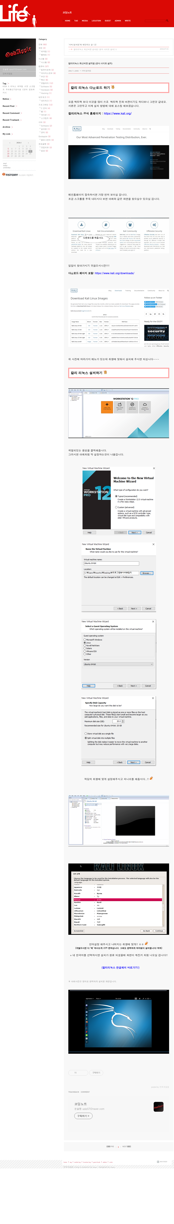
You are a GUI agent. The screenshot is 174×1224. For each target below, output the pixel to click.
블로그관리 (47, 140)
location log (87, 1162)
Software (46, 86)
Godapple (44, 136)
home (65, 1162)
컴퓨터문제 (47, 69)
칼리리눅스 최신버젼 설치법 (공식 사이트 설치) (94, 49)
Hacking (46, 93)
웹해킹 (45, 54)
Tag (76, 21)
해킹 (42, 48)
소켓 (26, 86)
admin (105, 1162)
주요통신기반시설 (13, 89)
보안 (44, 76)
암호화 (32, 89)
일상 (44, 150)
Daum (95, 1167)
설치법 (45, 129)
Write (127, 21)
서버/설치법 (86, 70)
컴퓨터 (44, 66)
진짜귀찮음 (68, 1167)
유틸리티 (47, 83)
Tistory (112, 1167)
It (8, 86)
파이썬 (45, 115)
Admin (117, 21)
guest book (96, 1162)
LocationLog (96, 21)
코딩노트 (67, 12)
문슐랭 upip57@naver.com (89, 1108)
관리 (44, 132)
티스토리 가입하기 (26, 175)
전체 (43, 44)
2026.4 (18, 143)
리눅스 (13, 86)
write (111, 1162)
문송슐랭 (44, 144)
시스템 (43, 58)
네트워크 (44, 97)
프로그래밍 (46, 104)
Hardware (47, 89)
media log (77, 1162)
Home (67, 21)
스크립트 (46, 118)
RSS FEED (163, 1162)
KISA (5, 86)
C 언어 (45, 108)
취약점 (20, 86)
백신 (44, 79)
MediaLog (84, 21)
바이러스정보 (48, 73)
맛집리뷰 (46, 147)
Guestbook (107, 21)
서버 (42, 122)
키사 (4, 92)
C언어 (25, 89)
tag (71, 1162)
